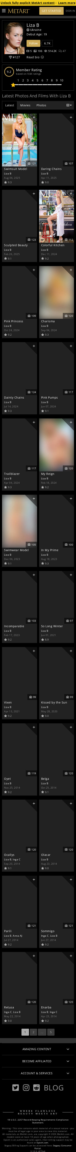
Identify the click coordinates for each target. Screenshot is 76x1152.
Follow (33, 43)
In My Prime (50, 550)
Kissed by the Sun (54, 702)
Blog (54, 1087)
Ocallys (9, 855)
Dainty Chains (14, 397)
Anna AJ (17, 935)
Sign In (70, 10)
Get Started (51, 11)
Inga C (16, 859)
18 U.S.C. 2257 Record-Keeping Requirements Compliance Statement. (38, 1121)
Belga (45, 779)
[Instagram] (26, 1087)
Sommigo (48, 931)
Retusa (9, 1007)
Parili (8, 931)
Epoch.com (42, 1142)
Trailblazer (12, 474)
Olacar (46, 855)
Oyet (7, 779)
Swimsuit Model (15, 169)
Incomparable (14, 626)
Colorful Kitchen (53, 245)
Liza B (7, 173)
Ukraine (34, 30)
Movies (25, 105)
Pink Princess (13, 321)
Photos (41, 105)
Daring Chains (51, 169)
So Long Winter (52, 626)
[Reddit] (36, 1087)
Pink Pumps (49, 397)
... (42, 1032)
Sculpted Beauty (16, 245)
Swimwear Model (16, 550)
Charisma (48, 321)
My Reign (48, 474)
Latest (9, 105)
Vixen (8, 702)
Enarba (46, 1007)
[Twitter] (15, 1087)
